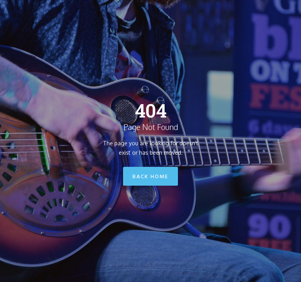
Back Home (150, 176)
